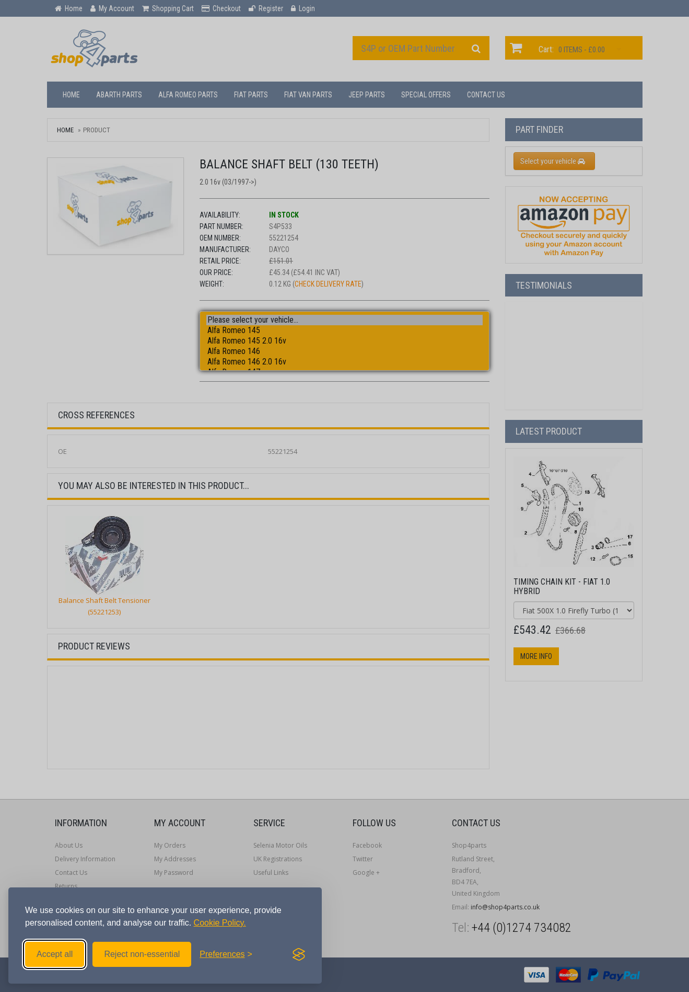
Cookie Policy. (220, 922)
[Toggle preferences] (226, 954)
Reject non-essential (142, 954)
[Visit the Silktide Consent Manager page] (299, 954)
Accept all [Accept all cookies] (55, 954)
